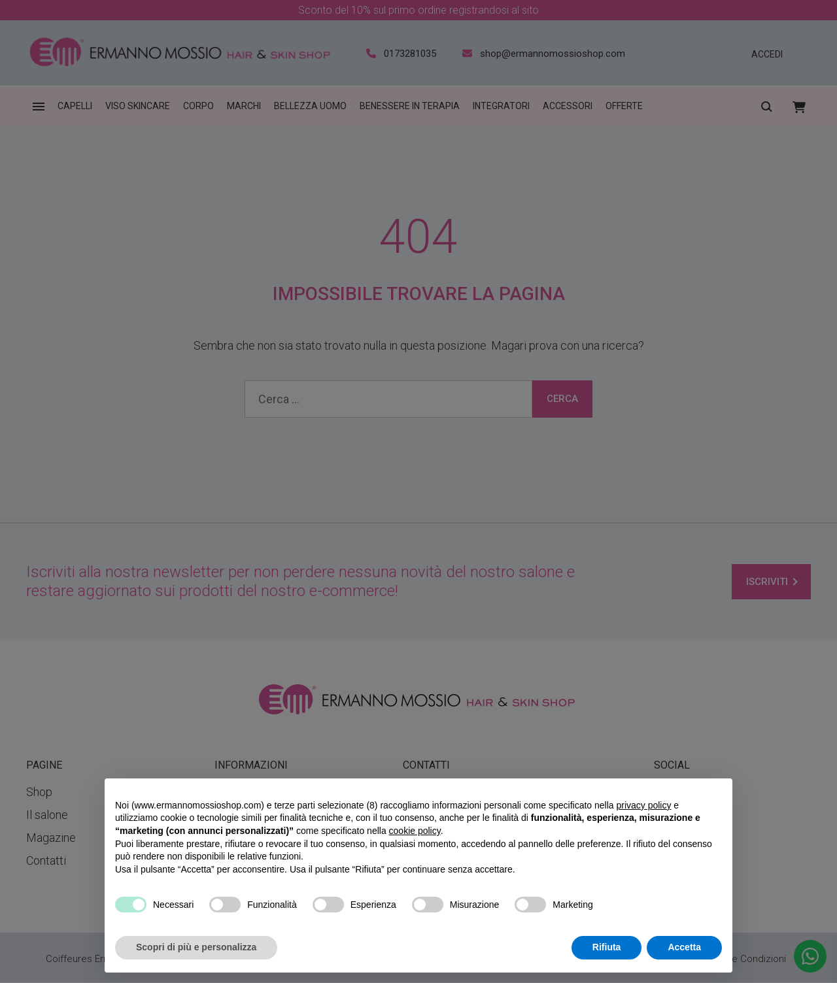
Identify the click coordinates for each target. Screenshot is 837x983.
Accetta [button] (684, 947)
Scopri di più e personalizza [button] (196, 947)
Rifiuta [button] (606, 947)
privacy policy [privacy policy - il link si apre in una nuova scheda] (643, 805)
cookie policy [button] (415, 830)
